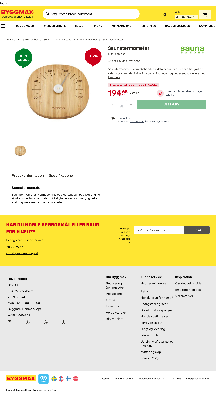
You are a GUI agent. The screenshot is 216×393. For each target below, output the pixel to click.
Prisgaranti (114, 294)
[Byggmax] (17, 13)
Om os (110, 300)
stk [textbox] (121, 107)
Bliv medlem (114, 319)
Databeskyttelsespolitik (151, 378)
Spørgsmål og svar (154, 304)
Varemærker (184, 296)
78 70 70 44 (15, 247)
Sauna (47, 39)
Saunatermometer (87, 39)
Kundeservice (151, 277)
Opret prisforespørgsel (22, 253)
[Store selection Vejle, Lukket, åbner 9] (186, 14)
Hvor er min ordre (153, 283)
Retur (144, 291)
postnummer (136, 121)
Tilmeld (197, 229)
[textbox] (118, 93)
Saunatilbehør (64, 39)
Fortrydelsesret (151, 323)
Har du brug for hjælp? (157, 298)
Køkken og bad (30, 39)
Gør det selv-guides (189, 283)
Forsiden (11, 39)
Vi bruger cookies (124, 378)
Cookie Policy (150, 358)
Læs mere (114, 77)
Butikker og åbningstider (115, 285)
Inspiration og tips (188, 290)
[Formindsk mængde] (112, 105)
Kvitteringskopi (151, 352)
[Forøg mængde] (130, 105)
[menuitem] (3, 26)
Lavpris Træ (50, 390)
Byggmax (37, 390)
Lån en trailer (150, 335)
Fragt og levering (153, 329)
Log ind (4, 3)
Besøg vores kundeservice (24, 240)
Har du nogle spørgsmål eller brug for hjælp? (52, 228)
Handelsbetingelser (154, 316)
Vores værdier (116, 312)
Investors (112, 306)
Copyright (105, 378)
